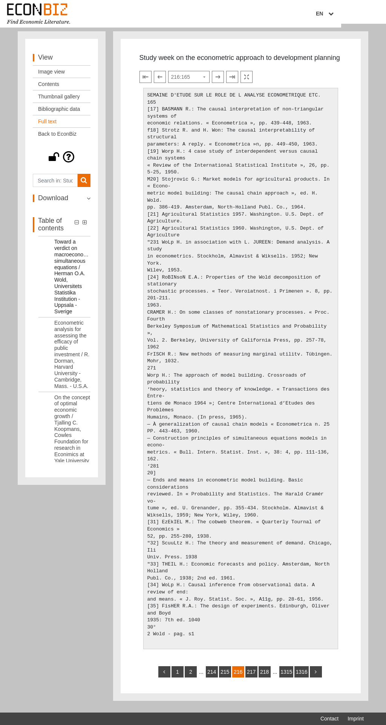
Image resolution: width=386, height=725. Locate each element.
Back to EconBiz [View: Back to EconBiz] (57, 138)
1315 (286, 676)
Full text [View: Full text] (47, 126)
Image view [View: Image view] (51, 76)
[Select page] (188, 81)
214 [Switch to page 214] (211, 676)
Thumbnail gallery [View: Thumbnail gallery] (59, 101)
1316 (301, 676)
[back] (164, 676)
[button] (61, 161)
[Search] (84, 185)
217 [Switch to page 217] (251, 676)
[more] (316, 676)
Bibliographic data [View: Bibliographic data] (59, 113)
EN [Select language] (358, 14)
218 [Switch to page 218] (264, 676)
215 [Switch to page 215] (225, 676)
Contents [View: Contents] (48, 89)
